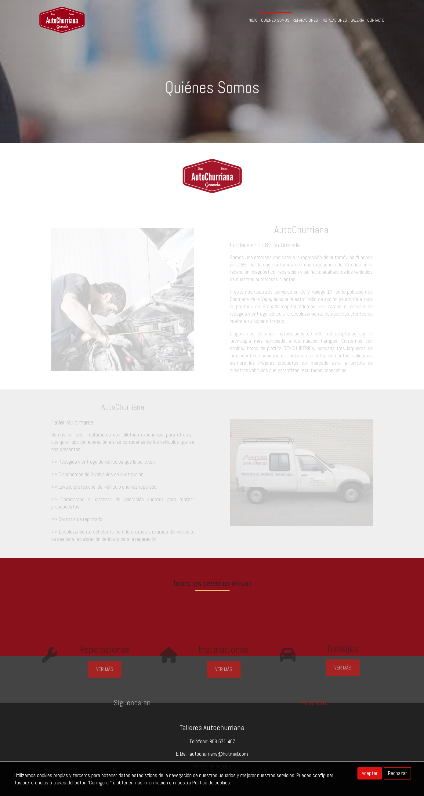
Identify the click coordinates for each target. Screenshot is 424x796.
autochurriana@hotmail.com (219, 754)
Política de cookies (211, 782)
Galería (357, 20)
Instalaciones (334, 20)
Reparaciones (305, 20)
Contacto (375, 20)
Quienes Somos (275, 20)
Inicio (253, 20)
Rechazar (397, 773)
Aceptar (370, 773)
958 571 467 (222, 741)
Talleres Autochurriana (212, 727)
